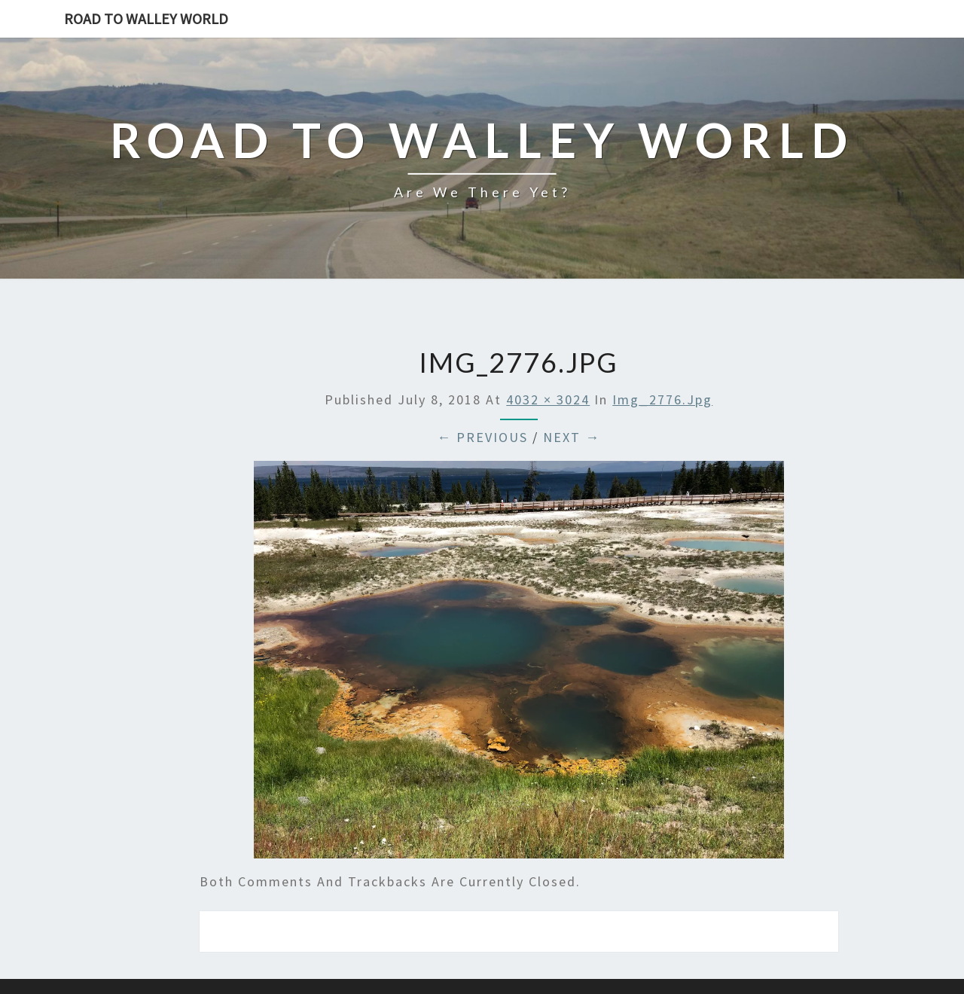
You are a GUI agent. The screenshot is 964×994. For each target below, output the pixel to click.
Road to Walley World (146, 18)
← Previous (482, 437)
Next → (571, 437)
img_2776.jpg (662, 399)
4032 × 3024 (548, 399)
